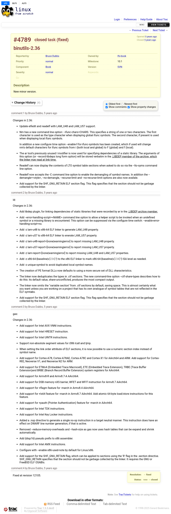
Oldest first (114, 104)
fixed (62, 39)
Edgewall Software (37, 511)
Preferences (130, 19)
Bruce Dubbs (52, 56)
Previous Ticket (140, 30)
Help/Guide (146, 19)
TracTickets (125, 494)
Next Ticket (159, 30)
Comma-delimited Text (81, 504)
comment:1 (17, 113)
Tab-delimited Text (115, 504)
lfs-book (122, 56)
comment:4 (17, 468)
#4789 (22, 39)
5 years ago (151, 36)
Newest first (130, 104)
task (52, 39)
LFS (5, 3)
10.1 (120, 61)
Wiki (141, 24)
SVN (120, 67)
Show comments (118, 107)
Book (48, 67)
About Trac (162, 19)
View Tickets (158, 24)
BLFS (14, 3)
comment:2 (17, 192)
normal (49, 61)
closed (41, 39)
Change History (27, 102)
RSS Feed (53, 504)
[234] (52, 259)
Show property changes (143, 107)
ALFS (24, 3)
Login (117, 19)
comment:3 (17, 306)
